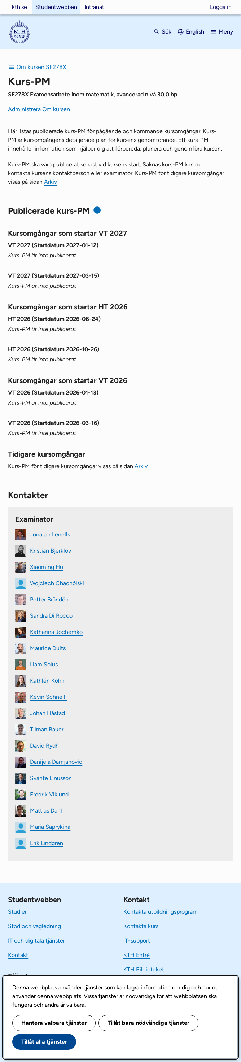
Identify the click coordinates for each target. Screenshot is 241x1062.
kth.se (19, 7)
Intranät (94, 7)
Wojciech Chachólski (57, 583)
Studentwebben (56, 7)
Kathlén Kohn (47, 680)
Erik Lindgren (46, 843)
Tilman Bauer (46, 729)
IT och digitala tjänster (36, 940)
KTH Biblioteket (143, 969)
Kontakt (18, 955)
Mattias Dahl (46, 810)
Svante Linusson (51, 778)
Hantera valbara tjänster (54, 1022)
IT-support (136, 940)
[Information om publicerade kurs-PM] (97, 210)
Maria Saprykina (50, 826)
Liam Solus (44, 664)
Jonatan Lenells (50, 534)
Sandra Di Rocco (51, 615)
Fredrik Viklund (49, 794)
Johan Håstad (47, 713)
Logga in (221, 7)
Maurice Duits (48, 648)
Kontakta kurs (140, 926)
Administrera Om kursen (39, 109)
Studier (17, 911)
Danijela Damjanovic (56, 761)
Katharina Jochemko (56, 631)
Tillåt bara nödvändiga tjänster (148, 1022)
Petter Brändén (49, 599)
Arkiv (50, 181)
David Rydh (44, 745)
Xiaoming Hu (46, 566)
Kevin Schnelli (48, 696)
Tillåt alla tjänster (44, 1041)
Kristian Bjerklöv (50, 550)
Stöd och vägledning (34, 926)
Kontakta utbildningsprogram (160, 911)
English (195, 31)
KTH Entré (136, 955)
